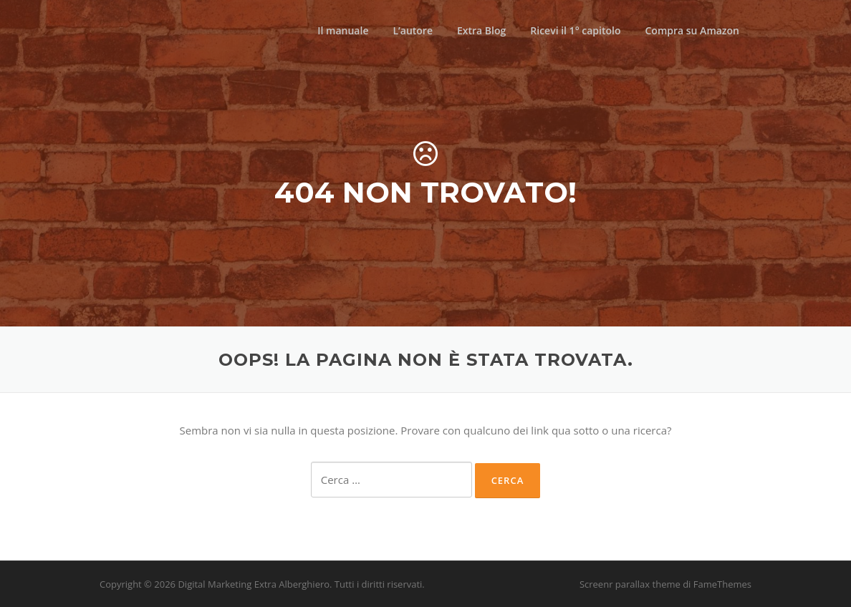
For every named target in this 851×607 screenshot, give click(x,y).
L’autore (413, 30)
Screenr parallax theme (630, 584)
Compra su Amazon (692, 30)
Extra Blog (481, 30)
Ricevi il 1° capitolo (575, 30)
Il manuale (342, 30)
